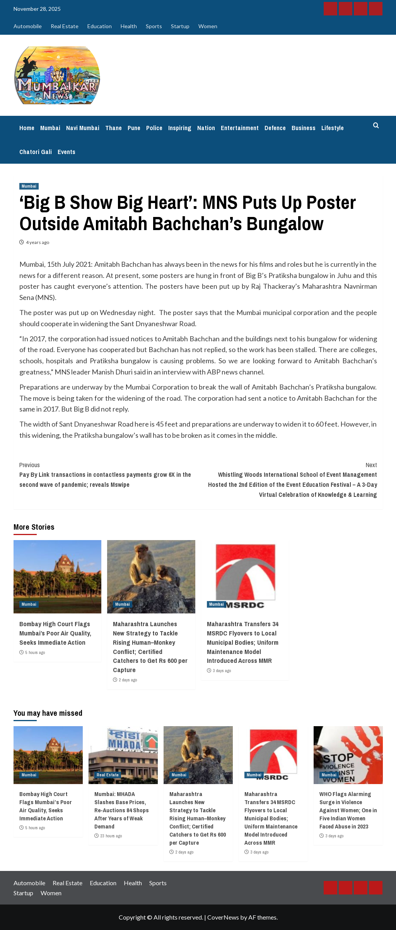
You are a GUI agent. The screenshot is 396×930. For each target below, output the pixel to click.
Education (99, 26)
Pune (134, 128)
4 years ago (37, 242)
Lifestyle (332, 128)
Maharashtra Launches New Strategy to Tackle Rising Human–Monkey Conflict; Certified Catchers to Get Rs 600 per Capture (150, 646)
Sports (154, 26)
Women (207, 26)
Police (154, 128)
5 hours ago (35, 652)
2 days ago (128, 680)
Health (129, 26)
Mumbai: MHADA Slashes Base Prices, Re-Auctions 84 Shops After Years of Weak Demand (121, 810)
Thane (113, 128)
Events (66, 151)
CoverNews (223, 917)
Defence (275, 128)
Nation (206, 128)
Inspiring (179, 128)
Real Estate (65, 26)
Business (304, 128)
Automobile (28, 26)
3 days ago (222, 670)
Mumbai (50, 128)
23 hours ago (111, 836)
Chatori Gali (35, 151)
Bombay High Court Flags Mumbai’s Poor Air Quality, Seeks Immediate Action (55, 633)
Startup (180, 26)
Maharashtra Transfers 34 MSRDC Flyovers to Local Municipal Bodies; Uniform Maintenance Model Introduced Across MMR (242, 642)
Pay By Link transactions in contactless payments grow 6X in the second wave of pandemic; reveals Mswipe (108, 474)
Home (26, 128)
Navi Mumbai (82, 128)
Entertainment (240, 128)
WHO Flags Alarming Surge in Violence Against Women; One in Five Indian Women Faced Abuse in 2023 (348, 810)
